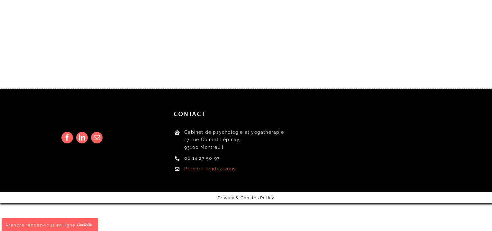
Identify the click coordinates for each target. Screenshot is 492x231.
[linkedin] (82, 137)
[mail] (97, 137)
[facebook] (67, 137)
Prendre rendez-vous (210, 168)
